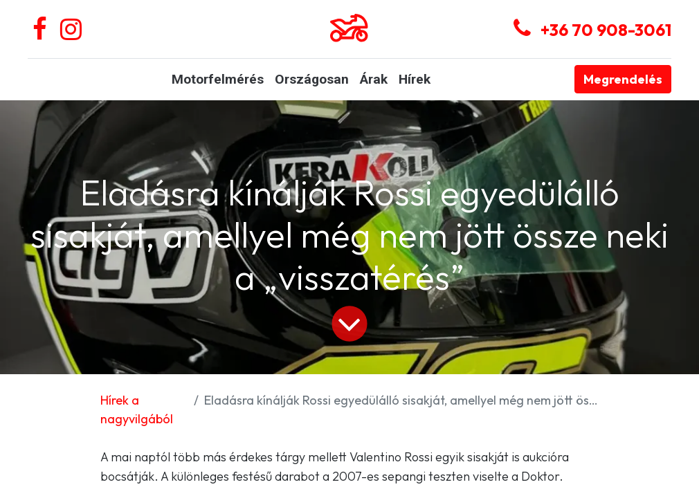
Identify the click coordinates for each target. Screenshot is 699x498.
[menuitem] (217, 79)
